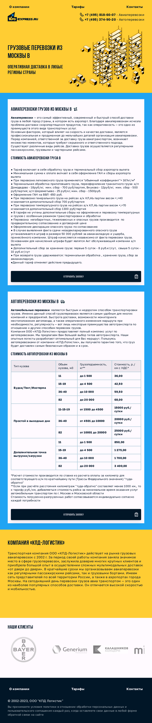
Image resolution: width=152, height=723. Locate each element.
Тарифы (77, 7)
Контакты (134, 7)
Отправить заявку (74, 276)
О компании (19, 7)
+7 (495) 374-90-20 (100, 19)
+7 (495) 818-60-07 (100, 15)
